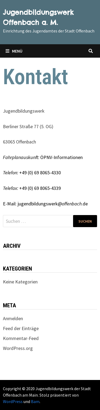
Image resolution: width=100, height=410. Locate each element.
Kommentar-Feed (21, 338)
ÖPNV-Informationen (43, 157)
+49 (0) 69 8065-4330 (32, 172)
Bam (35, 401)
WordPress (13, 401)
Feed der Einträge (21, 328)
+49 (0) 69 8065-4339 (32, 188)
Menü (14, 51)
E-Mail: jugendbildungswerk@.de (45, 204)
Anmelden (13, 318)
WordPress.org (18, 348)
